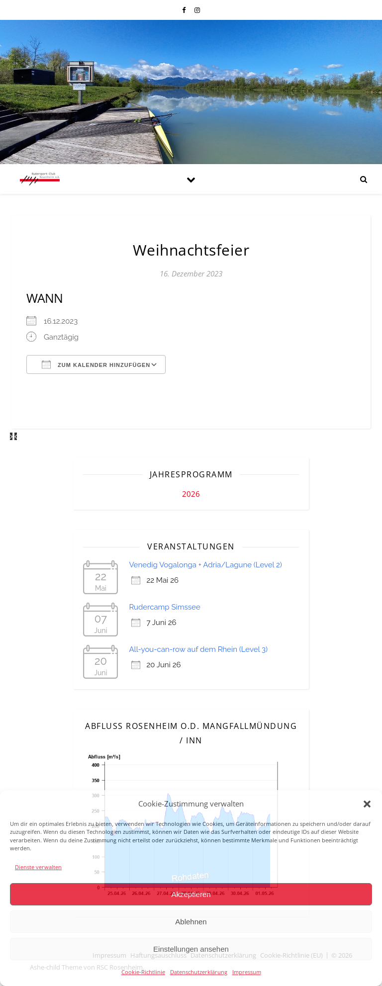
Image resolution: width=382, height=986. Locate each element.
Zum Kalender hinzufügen (96, 364)
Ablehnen (190, 921)
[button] (367, 804)
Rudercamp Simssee (164, 607)
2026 (191, 494)
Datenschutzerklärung (198, 972)
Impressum (246, 972)
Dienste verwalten (38, 867)
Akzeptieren (190, 894)
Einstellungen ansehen (191, 949)
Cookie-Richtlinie (143, 972)
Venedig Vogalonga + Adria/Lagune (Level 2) (205, 564)
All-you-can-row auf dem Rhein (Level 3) (198, 649)
